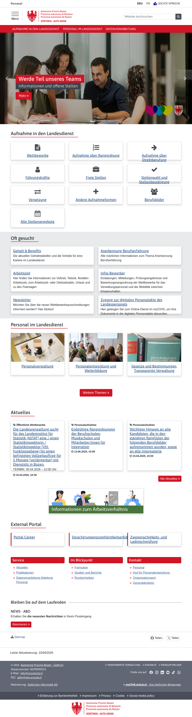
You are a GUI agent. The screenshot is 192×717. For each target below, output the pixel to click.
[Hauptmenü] (15, 16)
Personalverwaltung (38, 366)
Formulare (81, 567)
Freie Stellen (96, 177)
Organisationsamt (144, 577)
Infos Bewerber (113, 273)
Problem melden (170, 664)
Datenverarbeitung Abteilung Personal (34, 580)
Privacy (105, 695)
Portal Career (24, 537)
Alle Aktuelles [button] (170, 478)
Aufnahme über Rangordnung (96, 155)
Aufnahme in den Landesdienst (35, 29)
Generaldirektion (143, 582)
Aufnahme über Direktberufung (154, 157)
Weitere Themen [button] (96, 393)
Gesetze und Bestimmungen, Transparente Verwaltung (154, 368)
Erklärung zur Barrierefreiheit (57, 695)
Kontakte (149, 664)
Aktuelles (22, 567)
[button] (6, 78)
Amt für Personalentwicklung (151, 572)
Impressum (88, 695)
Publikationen (25, 572)
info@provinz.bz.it (31, 673)
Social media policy (140, 695)
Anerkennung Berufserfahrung (125, 251)
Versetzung (37, 199)
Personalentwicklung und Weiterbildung (96, 368)
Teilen (156, 638)
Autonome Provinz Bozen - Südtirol (42, 665)
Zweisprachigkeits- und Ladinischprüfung (148, 539)
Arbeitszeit (21, 273)
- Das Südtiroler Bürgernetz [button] (152, 684)
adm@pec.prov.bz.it (29, 677)
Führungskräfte (38, 177)
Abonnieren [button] (21, 624)
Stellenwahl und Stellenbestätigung (154, 179)
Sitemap (19, 637)
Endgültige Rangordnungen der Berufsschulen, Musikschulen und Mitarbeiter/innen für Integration (93, 438)
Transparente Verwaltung (122, 664)
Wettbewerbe (38, 155)
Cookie (119, 695)
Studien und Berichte (88, 572)
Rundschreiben (84, 577)
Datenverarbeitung (121, 29)
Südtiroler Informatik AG (43, 684)
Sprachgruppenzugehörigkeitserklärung (103, 537)
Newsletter (22, 300)
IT (148, 3)
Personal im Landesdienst (82, 29)
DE (140, 3)
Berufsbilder (154, 199)
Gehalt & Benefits (27, 251)
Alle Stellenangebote (38, 221)
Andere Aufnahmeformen (96, 199)
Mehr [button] (24, 96)
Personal (138, 567)
